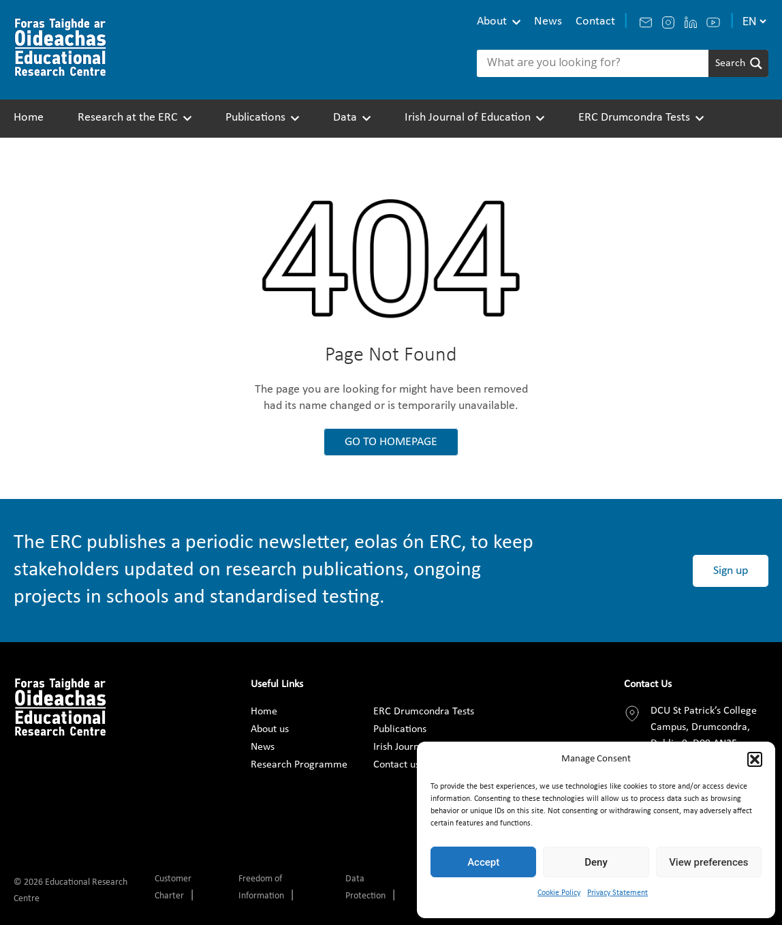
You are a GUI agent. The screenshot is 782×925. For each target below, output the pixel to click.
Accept (483, 862)
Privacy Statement (617, 893)
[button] (755, 759)
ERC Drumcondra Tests (634, 117)
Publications (255, 117)
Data (345, 117)
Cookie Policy (558, 893)
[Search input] (596, 63)
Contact (595, 21)
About (492, 21)
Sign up (730, 570)
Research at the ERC (128, 117)
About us (270, 729)
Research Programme (299, 764)
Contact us (396, 764)
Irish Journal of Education (468, 117)
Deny (596, 862)
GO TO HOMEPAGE (391, 442)
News (548, 21)
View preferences (708, 862)
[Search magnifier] (738, 63)
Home (29, 117)
